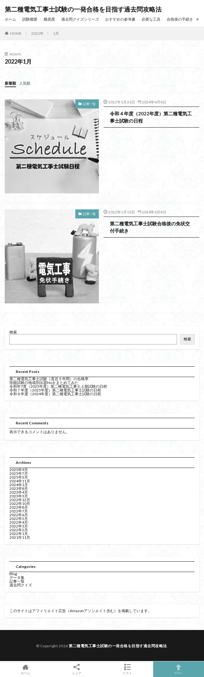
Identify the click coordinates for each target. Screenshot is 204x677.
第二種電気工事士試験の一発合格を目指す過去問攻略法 (83, 9)
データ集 (16, 577)
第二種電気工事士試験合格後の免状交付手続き (150, 227)
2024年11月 (19, 481)
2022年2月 (18, 529)
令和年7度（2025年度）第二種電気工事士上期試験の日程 (58, 386)
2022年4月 (18, 522)
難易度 (49, 19)
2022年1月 (18, 533)
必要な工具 (151, 19)
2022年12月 (19, 499)
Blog (13, 573)
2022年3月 (18, 526)
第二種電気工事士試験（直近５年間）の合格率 (49, 378)
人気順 (24, 83)
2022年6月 (18, 514)
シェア (76, 669)
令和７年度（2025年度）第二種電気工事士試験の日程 (55, 390)
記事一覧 (89, 104)
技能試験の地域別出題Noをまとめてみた (43, 382)
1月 (56, 33)
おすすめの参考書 (120, 19)
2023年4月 (18, 492)
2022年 (37, 33)
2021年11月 (19, 537)
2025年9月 (18, 469)
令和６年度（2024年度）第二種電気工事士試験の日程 (55, 393)
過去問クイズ (20, 585)
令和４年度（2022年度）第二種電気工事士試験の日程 (151, 117)
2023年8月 (18, 488)
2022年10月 (19, 503)
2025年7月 (18, 473)
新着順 (10, 83)
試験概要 (29, 19)
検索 (13, 332)
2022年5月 (18, 518)
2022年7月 (18, 511)
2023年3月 (18, 496)
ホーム (10, 19)
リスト (127, 669)
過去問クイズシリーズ (80, 19)
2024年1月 (18, 484)
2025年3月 (18, 477)
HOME (16, 33)
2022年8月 (18, 507)
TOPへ (178, 669)
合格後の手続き (180, 19)
